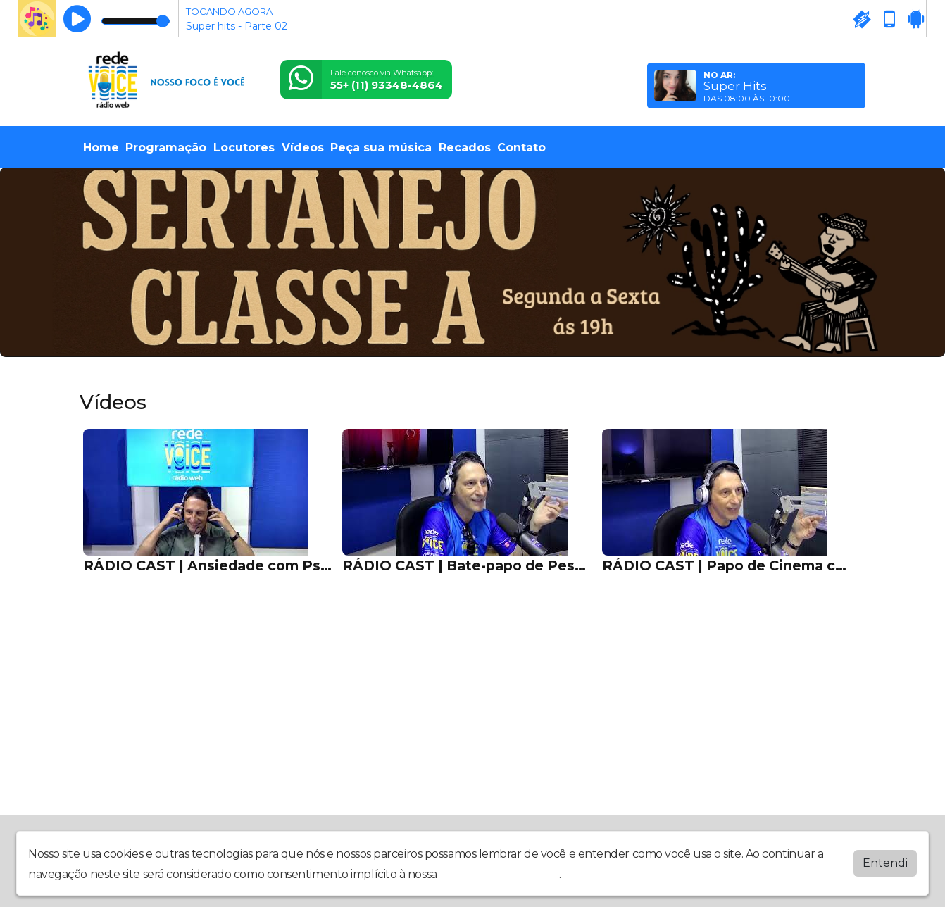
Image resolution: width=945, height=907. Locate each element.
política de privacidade (499, 874)
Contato (521, 147)
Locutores (244, 147)
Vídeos (303, 147)
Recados (465, 147)
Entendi (885, 863)
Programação (165, 147)
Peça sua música (381, 147)
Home (101, 147)
